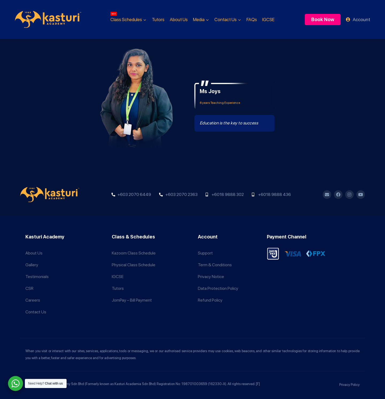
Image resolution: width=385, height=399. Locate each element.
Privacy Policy (349, 385)
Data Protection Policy (218, 288)
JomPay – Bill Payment (132, 300)
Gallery (31, 264)
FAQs (252, 19)
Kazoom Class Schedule (134, 253)
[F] (258, 384)
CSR (29, 288)
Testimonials (37, 276)
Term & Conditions (215, 264)
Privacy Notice (211, 276)
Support (205, 253)
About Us (179, 19)
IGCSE (268, 19)
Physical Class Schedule (133, 264)
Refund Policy (210, 300)
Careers (32, 300)
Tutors (158, 19)
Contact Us (35, 311)
